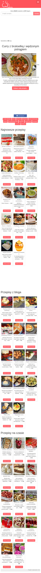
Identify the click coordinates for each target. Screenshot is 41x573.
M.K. (39, 570)
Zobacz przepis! (7, 157)
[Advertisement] (20, 28)
